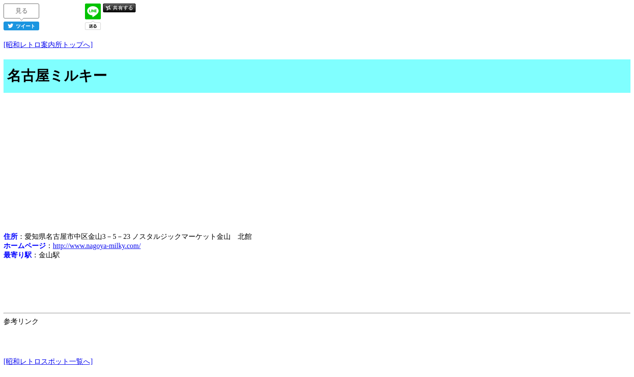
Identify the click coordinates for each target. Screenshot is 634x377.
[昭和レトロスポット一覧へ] (48, 361)
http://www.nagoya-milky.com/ (97, 245)
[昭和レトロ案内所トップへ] (48, 44)
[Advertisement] (317, 163)
